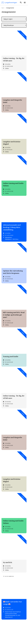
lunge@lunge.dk (9, 543)
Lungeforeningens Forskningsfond (6, 593)
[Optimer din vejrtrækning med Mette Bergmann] (14, 125)
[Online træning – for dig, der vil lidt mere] (14, 38)
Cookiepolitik (18, 619)
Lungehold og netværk (7, 574)
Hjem (2, 7)
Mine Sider (7, 558)
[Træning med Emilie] (14, 160)
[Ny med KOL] (14, 241)
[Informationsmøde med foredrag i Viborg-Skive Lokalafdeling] (14, 107)
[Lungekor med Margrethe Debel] (14, 55)
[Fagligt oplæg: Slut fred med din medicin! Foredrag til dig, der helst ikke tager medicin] (14, 440)
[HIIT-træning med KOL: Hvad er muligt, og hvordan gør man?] (14, 144)
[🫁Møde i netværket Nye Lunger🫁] (14, 259)
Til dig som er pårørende (4, 570)
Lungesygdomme (19, 572)
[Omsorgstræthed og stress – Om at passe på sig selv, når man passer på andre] (14, 355)
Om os (3, 587)
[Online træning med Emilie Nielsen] (14, 88)
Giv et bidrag (18, 587)
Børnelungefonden (6, 589)
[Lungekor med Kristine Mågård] (14, 71)
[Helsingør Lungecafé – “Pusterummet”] (14, 304)
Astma (16, 567)
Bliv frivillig (17, 589)
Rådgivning (4, 567)
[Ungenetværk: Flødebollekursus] (14, 406)
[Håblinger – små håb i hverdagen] (14, 389)
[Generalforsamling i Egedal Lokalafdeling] (14, 372)
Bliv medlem (8, 548)
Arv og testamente (19, 592)
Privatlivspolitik (10, 619)
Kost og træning (5, 564)
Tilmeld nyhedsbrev (20, 564)
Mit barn (17, 570)
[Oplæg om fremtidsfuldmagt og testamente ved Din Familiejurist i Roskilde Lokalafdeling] (14, 282)
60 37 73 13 (7, 539)
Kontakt (3, 584)
